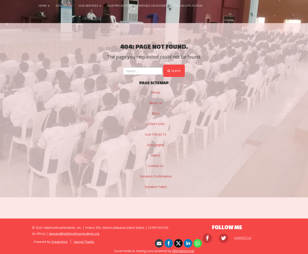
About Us (155, 103)
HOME (43, 5)
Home (155, 92)
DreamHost (59, 242)
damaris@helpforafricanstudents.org (74, 234)
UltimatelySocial (183, 251)
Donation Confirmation (156, 176)
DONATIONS (64, 5)
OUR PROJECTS (119, 5)
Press (156, 113)
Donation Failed (156, 187)
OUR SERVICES (89, 5)
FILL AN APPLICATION (188, 5)
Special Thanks (84, 242)
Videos (155, 155)
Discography (155, 145)
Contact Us (155, 166)
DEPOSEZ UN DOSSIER (152, 5)
